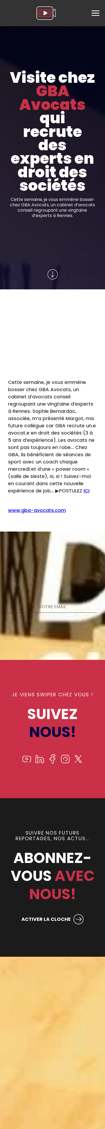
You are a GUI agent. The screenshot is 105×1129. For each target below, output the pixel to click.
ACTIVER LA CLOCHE (46, 919)
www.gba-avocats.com (37, 510)
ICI (86, 490)
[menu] (95, 13)
